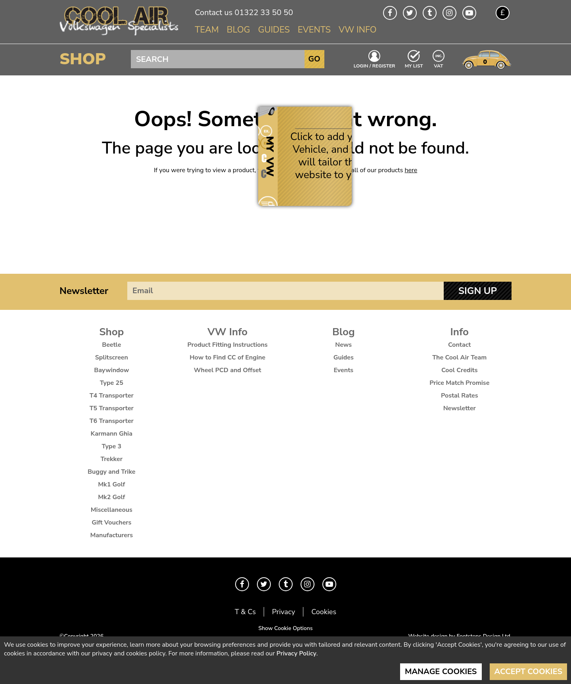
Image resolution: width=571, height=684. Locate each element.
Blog (238, 30)
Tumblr (430, 13)
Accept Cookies (528, 671)
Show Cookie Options (285, 628)
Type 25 (111, 383)
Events (314, 30)
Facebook (390, 13)
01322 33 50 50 (263, 12)
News (343, 344)
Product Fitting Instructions (228, 344)
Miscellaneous (111, 509)
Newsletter (83, 290)
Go (314, 59)
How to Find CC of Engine (227, 357)
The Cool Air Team (459, 357)
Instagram (449, 13)
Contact (459, 344)
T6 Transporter (112, 421)
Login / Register (374, 65)
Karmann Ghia (111, 433)
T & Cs (245, 612)
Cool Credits (459, 370)
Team (207, 30)
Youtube (469, 13)
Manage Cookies (441, 671)
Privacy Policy (296, 653)
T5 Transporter (112, 408)
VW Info (358, 30)
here (411, 170)
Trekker (112, 459)
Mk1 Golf (111, 484)
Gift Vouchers (111, 522)
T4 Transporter (112, 395)
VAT (439, 65)
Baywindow (111, 370)
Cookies (323, 612)
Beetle (111, 344)
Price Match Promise (459, 383)
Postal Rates (459, 395)
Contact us (213, 12)
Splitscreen (111, 357)
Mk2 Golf (111, 497)
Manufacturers (111, 535)
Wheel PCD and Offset (227, 370)
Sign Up (477, 290)
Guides (274, 30)
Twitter (410, 13)
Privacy (283, 612)
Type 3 (111, 446)
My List (414, 65)
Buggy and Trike (112, 471)
